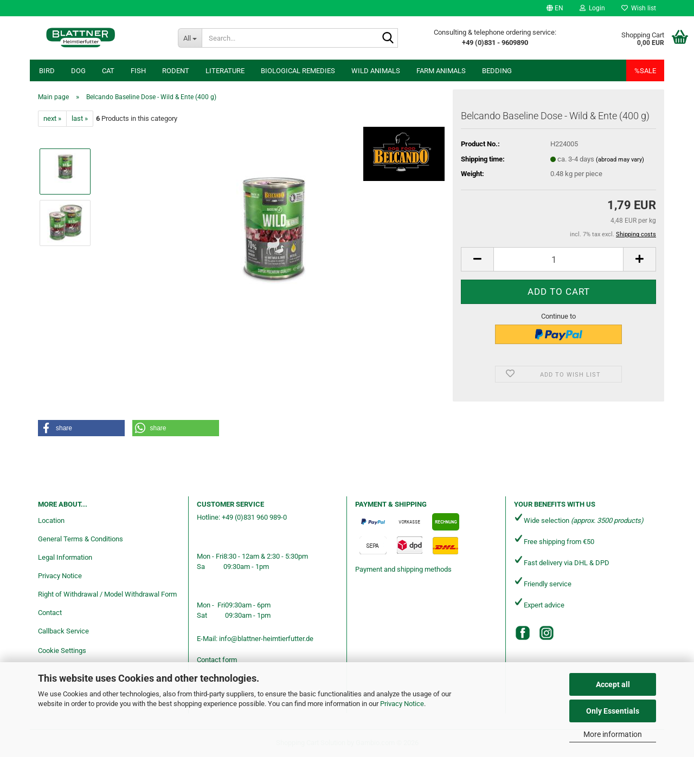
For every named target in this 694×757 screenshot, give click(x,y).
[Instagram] (546, 633)
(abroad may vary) (620, 159)
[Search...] (190, 38)
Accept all (613, 684)
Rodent (175, 71)
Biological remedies (298, 71)
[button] (554, 8)
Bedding (497, 71)
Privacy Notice (402, 704)
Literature (225, 71)
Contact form (217, 660)
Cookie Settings (62, 650)
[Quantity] (558, 259)
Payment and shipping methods (403, 569)
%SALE (645, 71)
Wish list (638, 8)
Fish (138, 71)
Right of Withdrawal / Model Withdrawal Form (107, 594)
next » (52, 118)
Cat (108, 71)
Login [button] (592, 8)
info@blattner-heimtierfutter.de (266, 639)
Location (51, 520)
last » (80, 118)
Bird (47, 71)
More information (612, 734)
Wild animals (375, 71)
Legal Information (65, 557)
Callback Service (63, 631)
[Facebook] (522, 633)
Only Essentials (612, 711)
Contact (50, 613)
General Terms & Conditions (80, 539)
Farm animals (441, 71)
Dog (78, 71)
